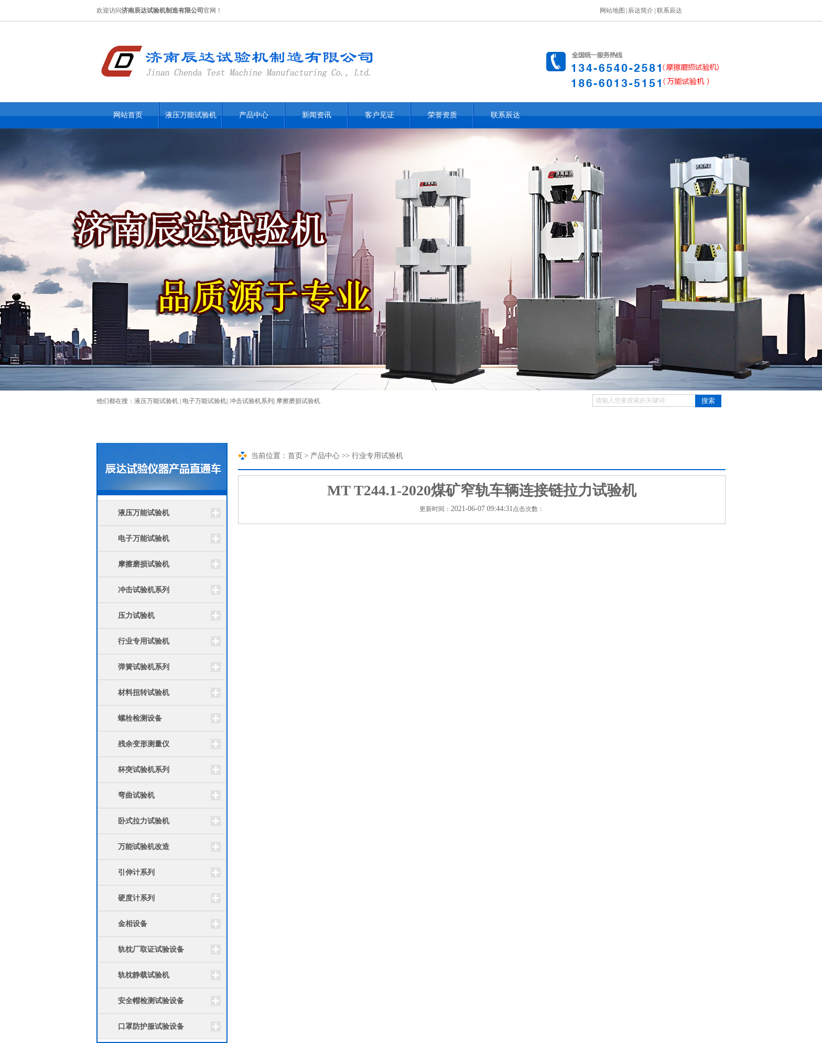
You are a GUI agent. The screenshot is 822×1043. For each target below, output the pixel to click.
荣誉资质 (442, 115)
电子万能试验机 (204, 401)
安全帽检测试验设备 (151, 1001)
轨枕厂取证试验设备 (151, 949)
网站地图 (612, 10)
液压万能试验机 (191, 115)
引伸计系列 (136, 872)
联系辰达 (669, 10)
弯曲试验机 (136, 795)
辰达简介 (640, 10)
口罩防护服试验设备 (151, 1026)
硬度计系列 (136, 898)
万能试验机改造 (143, 847)
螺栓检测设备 (140, 718)
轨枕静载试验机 (143, 975)
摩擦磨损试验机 (298, 401)
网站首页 (128, 115)
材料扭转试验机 (143, 693)
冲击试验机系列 (252, 401)
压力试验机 (136, 616)
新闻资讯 (316, 115)
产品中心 (253, 115)
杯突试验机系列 (143, 770)
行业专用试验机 (143, 641)
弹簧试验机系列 (143, 667)
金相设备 (132, 924)
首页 (295, 456)
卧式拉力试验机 (143, 821)
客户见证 (379, 115)
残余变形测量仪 (143, 744)
